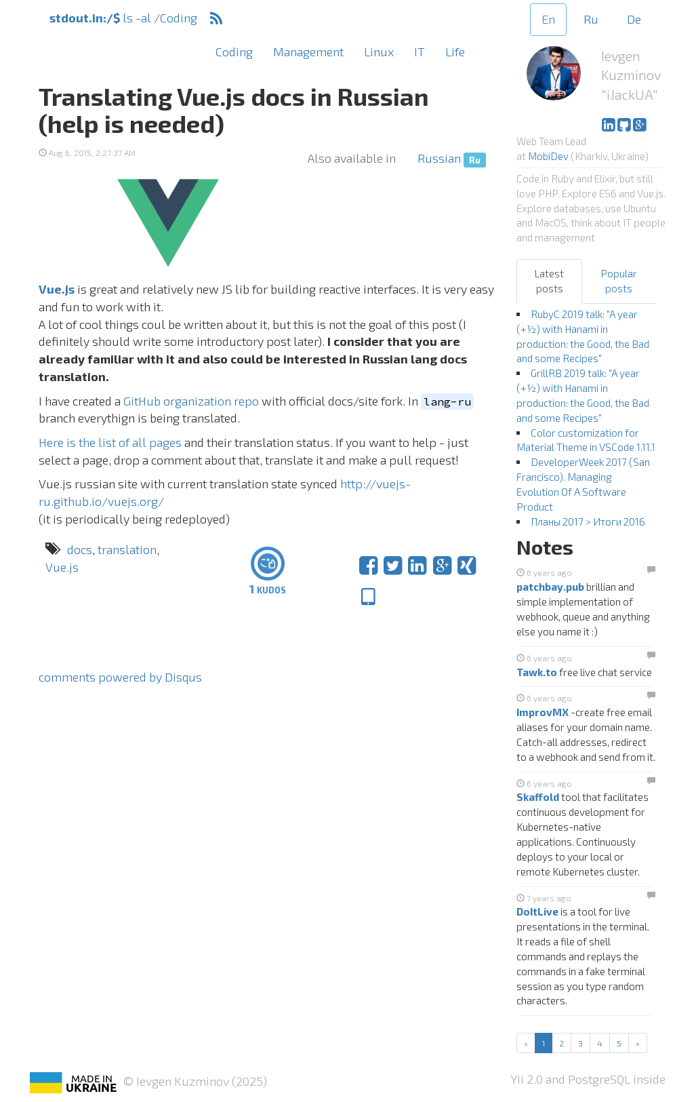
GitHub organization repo (191, 400)
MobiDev (548, 156)
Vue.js (62, 566)
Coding (234, 51)
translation (127, 549)
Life (455, 51)
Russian (451, 159)
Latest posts (549, 280)
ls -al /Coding (123, 17)
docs (79, 549)
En (548, 19)
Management (308, 51)
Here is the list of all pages (110, 442)
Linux (379, 51)
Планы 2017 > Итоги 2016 (588, 521)
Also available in (352, 158)
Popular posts (618, 280)
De (634, 19)
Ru (591, 19)
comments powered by (120, 676)
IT (419, 51)
